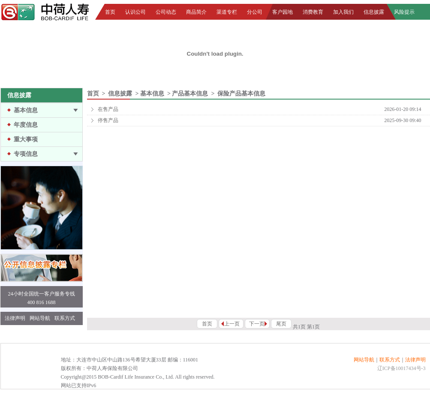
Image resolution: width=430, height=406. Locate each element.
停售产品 (108, 120)
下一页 (257, 324)
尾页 (281, 324)
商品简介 (196, 12)
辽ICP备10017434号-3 (401, 368)
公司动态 (166, 12)
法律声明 (15, 318)
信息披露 (374, 12)
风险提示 (404, 12)
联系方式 (64, 318)
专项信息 (26, 154)
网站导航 (40, 318)
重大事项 (26, 139)
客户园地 (282, 12)
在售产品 (108, 109)
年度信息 (26, 125)
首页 (110, 12)
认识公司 (135, 12)
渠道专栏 (227, 12)
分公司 (254, 12)
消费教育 (313, 12)
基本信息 (26, 110)
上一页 (232, 324)
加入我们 (343, 12)
